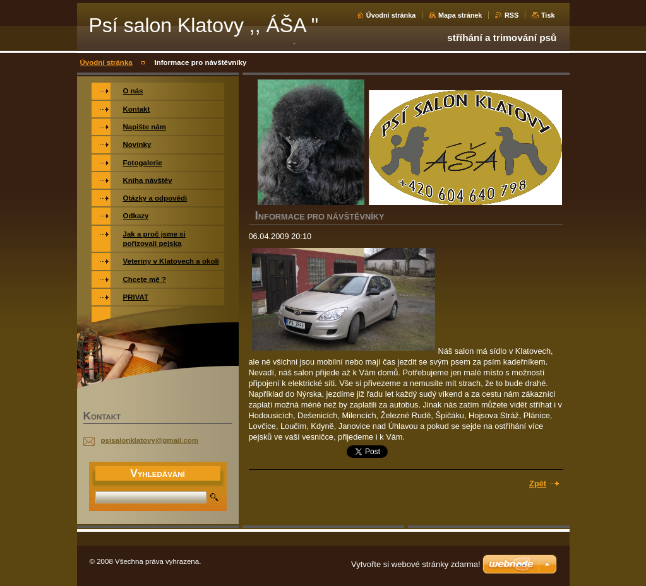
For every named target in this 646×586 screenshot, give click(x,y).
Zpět (537, 483)
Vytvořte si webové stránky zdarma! (416, 564)
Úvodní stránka (391, 15)
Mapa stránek (460, 15)
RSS (511, 15)
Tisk (548, 15)
